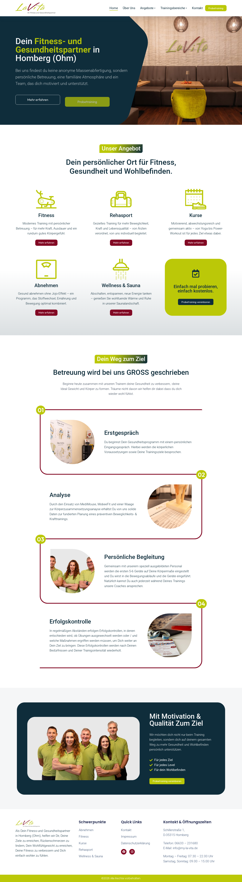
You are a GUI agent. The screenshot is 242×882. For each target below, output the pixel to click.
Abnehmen (46, 285)
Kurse (195, 215)
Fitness (46, 215)
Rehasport (121, 215)
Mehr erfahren (46, 242)
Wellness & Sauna (121, 285)
